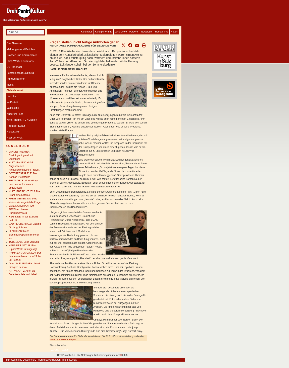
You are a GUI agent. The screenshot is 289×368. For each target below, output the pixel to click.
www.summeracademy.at (63, 339)
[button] (123, 45)
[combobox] (25, 32)
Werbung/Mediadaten (49, 359)
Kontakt (73, 359)
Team (65, 359)
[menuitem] (174, 31)
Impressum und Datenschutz (21, 359)
